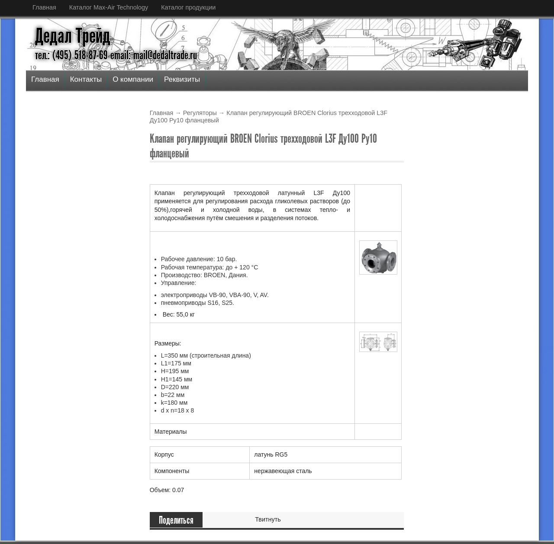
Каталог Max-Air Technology (108, 7)
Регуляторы (200, 112)
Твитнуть (268, 519)
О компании (133, 79)
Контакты (86, 79)
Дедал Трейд (72, 36)
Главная (44, 7)
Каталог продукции (188, 7)
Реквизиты (182, 79)
